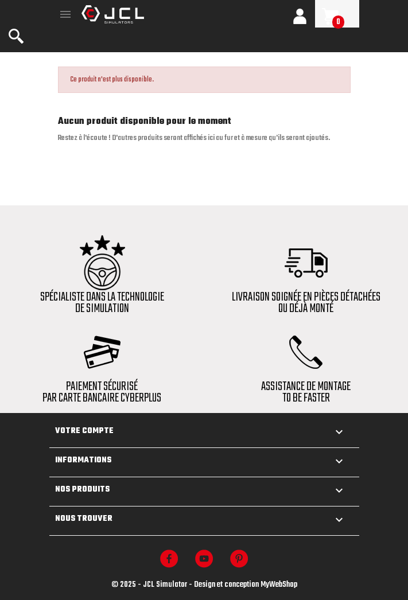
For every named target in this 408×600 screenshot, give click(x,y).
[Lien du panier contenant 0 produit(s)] (337, 16)
